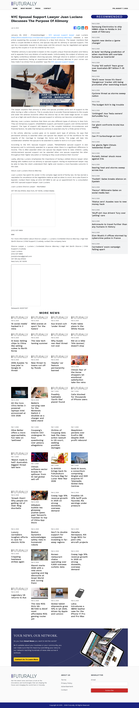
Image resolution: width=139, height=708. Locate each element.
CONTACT (47, 8)
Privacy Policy (66, 683)
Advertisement (67, 686)
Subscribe (109, 690)
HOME (15, 8)
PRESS (37, 8)
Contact (64, 690)
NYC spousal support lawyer (61, 35)
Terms (63, 680)
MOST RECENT (26, 8)
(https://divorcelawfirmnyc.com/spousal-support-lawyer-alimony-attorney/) (41, 38)
